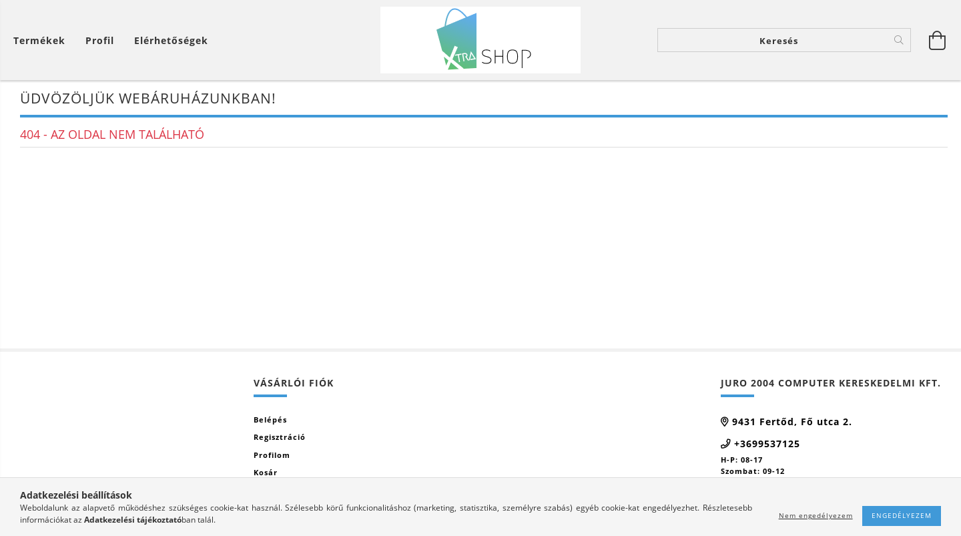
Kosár (266, 472)
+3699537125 (767, 443)
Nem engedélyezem (816, 515)
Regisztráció (280, 437)
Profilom (272, 455)
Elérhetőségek (171, 40)
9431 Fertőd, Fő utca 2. (792, 421)
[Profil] (99, 40)
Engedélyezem (902, 515)
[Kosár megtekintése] (42, 40)
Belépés (270, 420)
